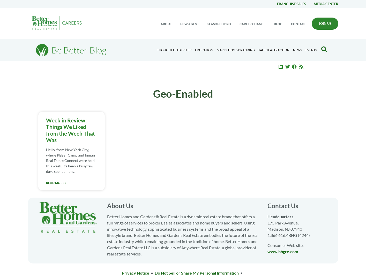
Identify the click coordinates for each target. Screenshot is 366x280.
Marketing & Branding (236, 50)
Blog (278, 24)
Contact (298, 24)
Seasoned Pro (219, 24)
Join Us (325, 23)
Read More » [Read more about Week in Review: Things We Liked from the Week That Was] (56, 183)
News (297, 50)
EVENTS (311, 50)
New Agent (189, 24)
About (166, 24)
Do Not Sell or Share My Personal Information (197, 272)
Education (204, 50)
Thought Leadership (174, 50)
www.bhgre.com (282, 251)
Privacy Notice (135, 272)
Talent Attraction (273, 50)
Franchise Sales (291, 4)
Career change (252, 24)
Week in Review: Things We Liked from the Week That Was (70, 130)
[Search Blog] (324, 49)
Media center (326, 4)
